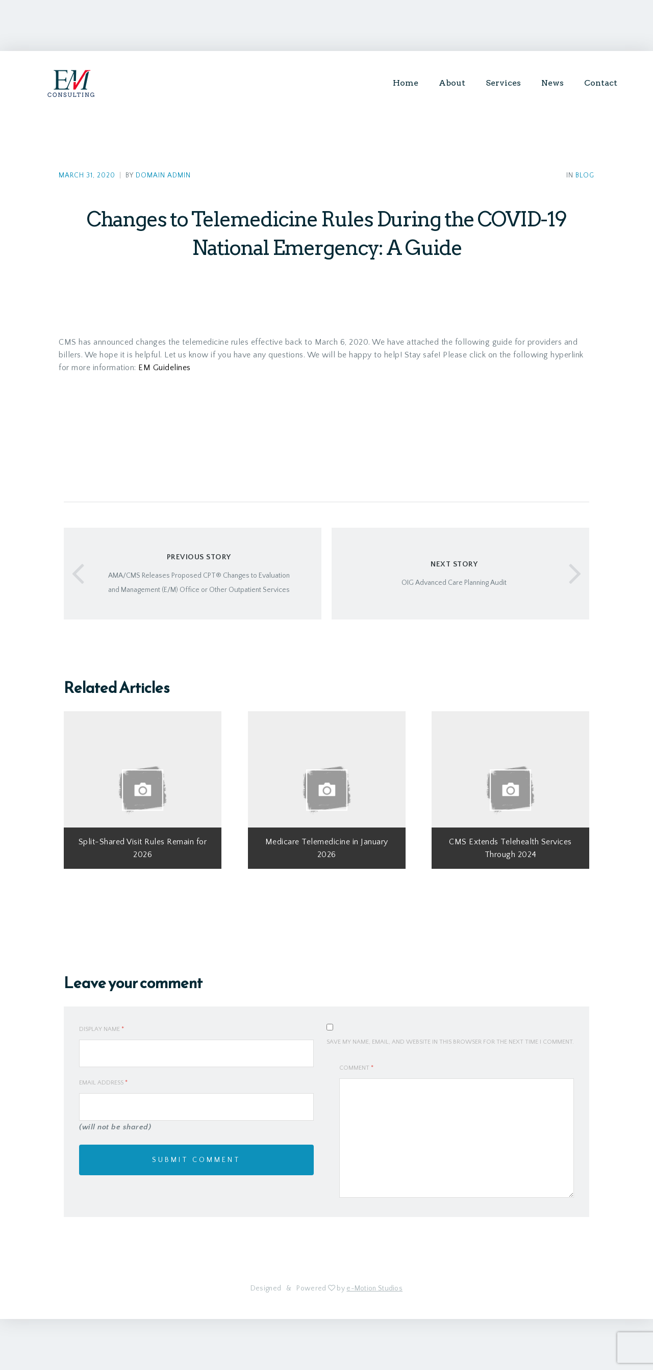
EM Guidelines (164, 367)
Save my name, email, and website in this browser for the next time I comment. (450, 1042)
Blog (584, 175)
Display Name (101, 1029)
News (552, 83)
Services (503, 83)
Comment (356, 1068)
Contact (600, 83)
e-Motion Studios (374, 1288)
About (452, 83)
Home (405, 83)
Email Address (103, 1082)
